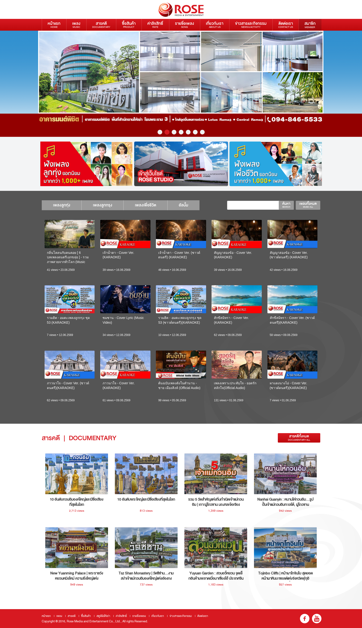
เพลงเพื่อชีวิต (148, 205)
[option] (181, 84)
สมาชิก (310, 24)
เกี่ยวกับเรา (214, 24)
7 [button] (202, 132)
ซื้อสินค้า (129, 24)
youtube (316, 618)
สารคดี (101, 24)
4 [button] (181, 132)
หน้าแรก (54, 24)
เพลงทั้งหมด (308, 205)
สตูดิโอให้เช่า (103, 616)
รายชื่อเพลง (184, 24)
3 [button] (174, 132)
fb (304, 618)
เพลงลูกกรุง (104, 205)
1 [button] (160, 132)
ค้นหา (286, 205)
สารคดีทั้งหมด (299, 438)
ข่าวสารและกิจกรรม (250, 24)
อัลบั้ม (187, 205)
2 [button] (167, 132)
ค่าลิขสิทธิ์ (155, 24)
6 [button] (195, 132)
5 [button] (188, 132)
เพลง (76, 24)
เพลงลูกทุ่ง (62, 205)
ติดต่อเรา (285, 24)
